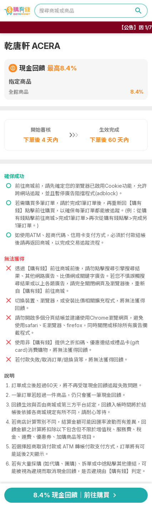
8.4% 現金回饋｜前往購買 (76, 495)
